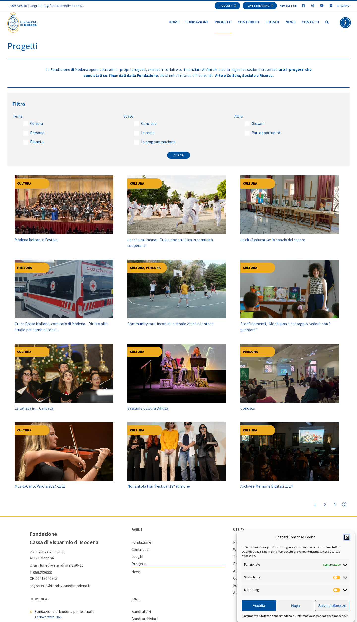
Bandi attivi (141, 611)
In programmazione (158, 141)
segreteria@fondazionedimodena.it (57, 5)
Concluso (149, 123)
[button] (346, 537)
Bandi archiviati (144, 618)
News (136, 571)
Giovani (258, 123)
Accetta (259, 605)
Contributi (140, 549)
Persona (37, 132)
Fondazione (141, 542)
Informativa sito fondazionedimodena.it (268, 616)
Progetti (138, 563)
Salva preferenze (332, 605)
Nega (295, 605)
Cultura (36, 123)
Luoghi (137, 556)
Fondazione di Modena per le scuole (64, 611)
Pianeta (37, 141)
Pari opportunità (266, 132)
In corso (148, 132)
